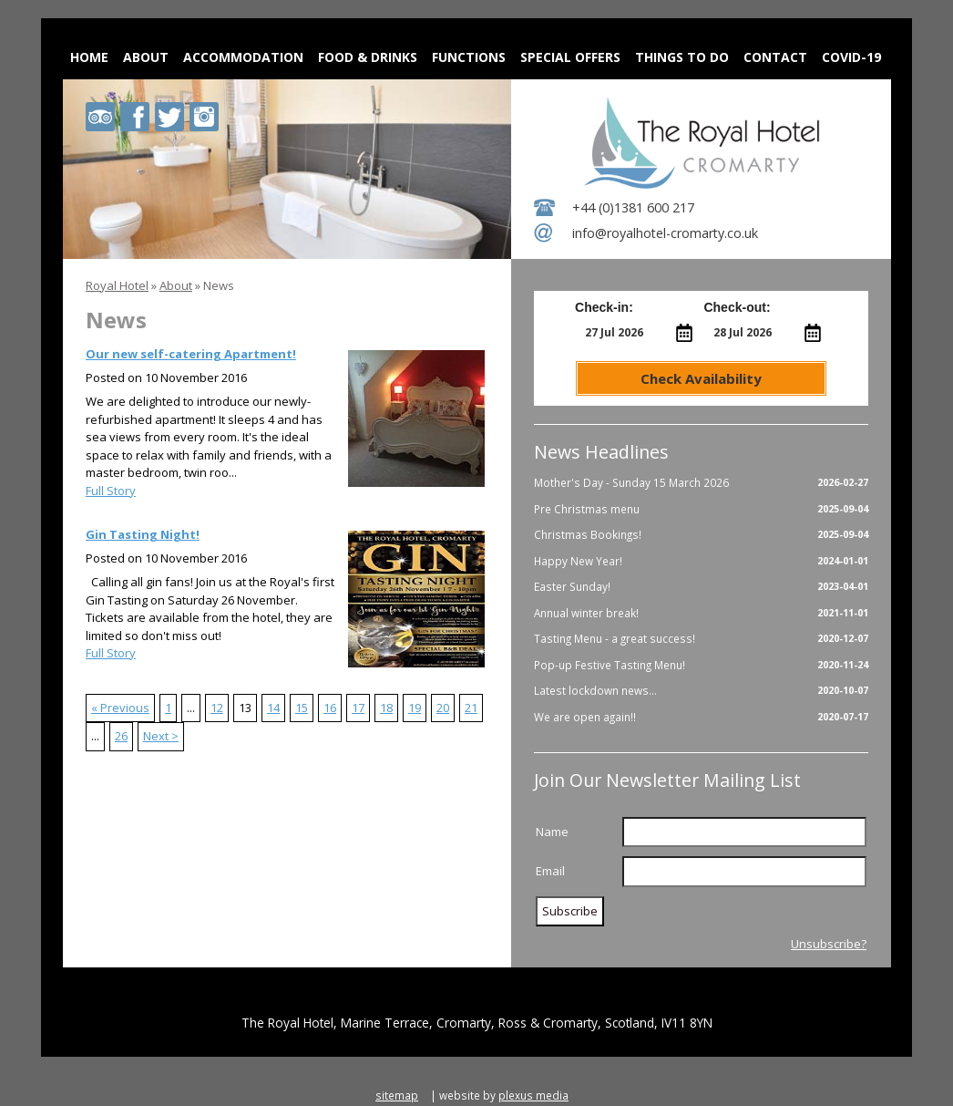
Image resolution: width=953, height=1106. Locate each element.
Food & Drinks (367, 57)
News (218, 285)
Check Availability (701, 378)
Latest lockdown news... (701, 691)
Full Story (111, 490)
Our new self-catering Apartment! (191, 354)
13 (245, 707)
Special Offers (570, 57)
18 (386, 707)
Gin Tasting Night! (143, 534)
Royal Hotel (117, 285)
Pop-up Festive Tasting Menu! (701, 665)
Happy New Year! (701, 562)
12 (216, 707)
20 (442, 707)
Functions (469, 57)
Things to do (682, 57)
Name (552, 831)
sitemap (396, 1095)
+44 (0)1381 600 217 (633, 207)
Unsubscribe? (828, 943)
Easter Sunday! (701, 587)
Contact (775, 57)
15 (301, 707)
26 (121, 736)
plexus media (533, 1095)
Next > (161, 736)
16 (329, 707)
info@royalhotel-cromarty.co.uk (665, 233)
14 (273, 707)
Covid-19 (851, 57)
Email (550, 871)
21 (471, 707)
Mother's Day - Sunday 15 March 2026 (701, 483)
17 (358, 707)
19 (414, 707)
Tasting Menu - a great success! (701, 639)
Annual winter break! (701, 614)
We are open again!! (701, 717)
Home (89, 57)
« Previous (120, 707)
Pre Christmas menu (701, 510)
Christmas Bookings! (701, 535)
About (146, 57)
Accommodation (243, 57)
